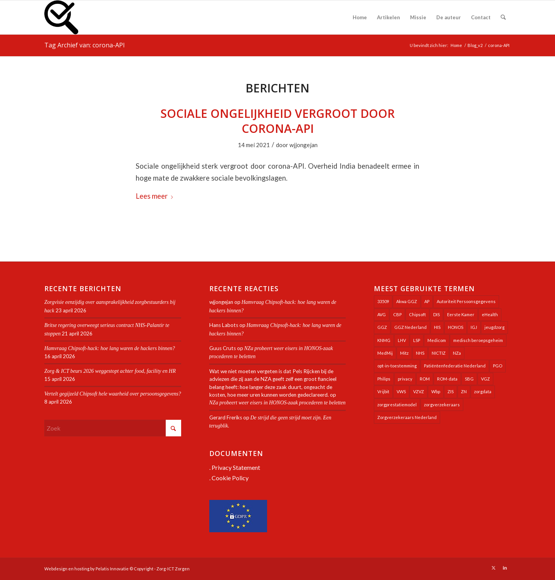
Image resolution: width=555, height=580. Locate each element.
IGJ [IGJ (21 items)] (474, 327)
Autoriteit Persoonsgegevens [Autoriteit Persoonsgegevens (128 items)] (466, 301)
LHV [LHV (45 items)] (402, 340)
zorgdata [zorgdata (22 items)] (482, 391)
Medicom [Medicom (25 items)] (436, 340)
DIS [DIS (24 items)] (436, 314)
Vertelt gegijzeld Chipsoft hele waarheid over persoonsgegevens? (112, 394)
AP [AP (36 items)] (426, 301)
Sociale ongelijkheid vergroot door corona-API (277, 121)
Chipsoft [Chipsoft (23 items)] (417, 314)
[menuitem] (360, 17)
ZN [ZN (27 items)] (464, 391)
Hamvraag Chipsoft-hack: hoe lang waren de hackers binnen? (109, 348)
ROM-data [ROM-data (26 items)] (447, 378)
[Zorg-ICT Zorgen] (61, 17)
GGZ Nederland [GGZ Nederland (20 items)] (410, 327)
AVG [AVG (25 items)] (381, 314)
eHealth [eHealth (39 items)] (490, 314)
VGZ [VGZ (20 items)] (485, 378)
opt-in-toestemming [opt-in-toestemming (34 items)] (397, 365)
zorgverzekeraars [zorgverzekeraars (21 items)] (442, 404)
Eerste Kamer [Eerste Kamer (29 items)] (460, 314)
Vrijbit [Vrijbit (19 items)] (383, 391)
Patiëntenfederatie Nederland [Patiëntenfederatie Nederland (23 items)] (455, 365)
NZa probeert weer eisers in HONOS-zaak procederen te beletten (277, 403)
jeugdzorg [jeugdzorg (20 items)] (494, 327)
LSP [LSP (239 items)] (416, 340)
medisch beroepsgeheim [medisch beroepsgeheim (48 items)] (478, 340)
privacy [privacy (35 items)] (405, 378)
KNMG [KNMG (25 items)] (383, 340)
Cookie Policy (230, 477)
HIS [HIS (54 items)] (437, 327)
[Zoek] (503, 17)
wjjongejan (303, 144)
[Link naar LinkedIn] (505, 567)
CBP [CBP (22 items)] (397, 314)
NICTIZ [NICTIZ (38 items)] (439, 352)
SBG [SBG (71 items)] (469, 378)
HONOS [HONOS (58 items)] (455, 327)
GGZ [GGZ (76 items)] (382, 327)
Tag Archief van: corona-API (84, 45)
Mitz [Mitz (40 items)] (404, 352)
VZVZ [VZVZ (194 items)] (418, 391)
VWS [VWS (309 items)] (401, 391)
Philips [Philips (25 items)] (383, 378)
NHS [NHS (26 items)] (420, 352)
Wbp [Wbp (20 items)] (435, 391)
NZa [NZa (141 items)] (457, 352)
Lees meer (155, 196)
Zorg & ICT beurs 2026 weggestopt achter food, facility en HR (110, 371)
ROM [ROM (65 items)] (425, 378)
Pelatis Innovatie (112, 568)
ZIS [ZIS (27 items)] (450, 391)
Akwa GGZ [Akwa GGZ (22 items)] (406, 301)
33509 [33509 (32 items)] (383, 301)
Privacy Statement (236, 467)
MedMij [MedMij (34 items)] (385, 352)
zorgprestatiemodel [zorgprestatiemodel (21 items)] (397, 404)
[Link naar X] (493, 567)
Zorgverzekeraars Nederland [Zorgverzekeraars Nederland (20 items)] (407, 417)
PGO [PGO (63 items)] (497, 365)
